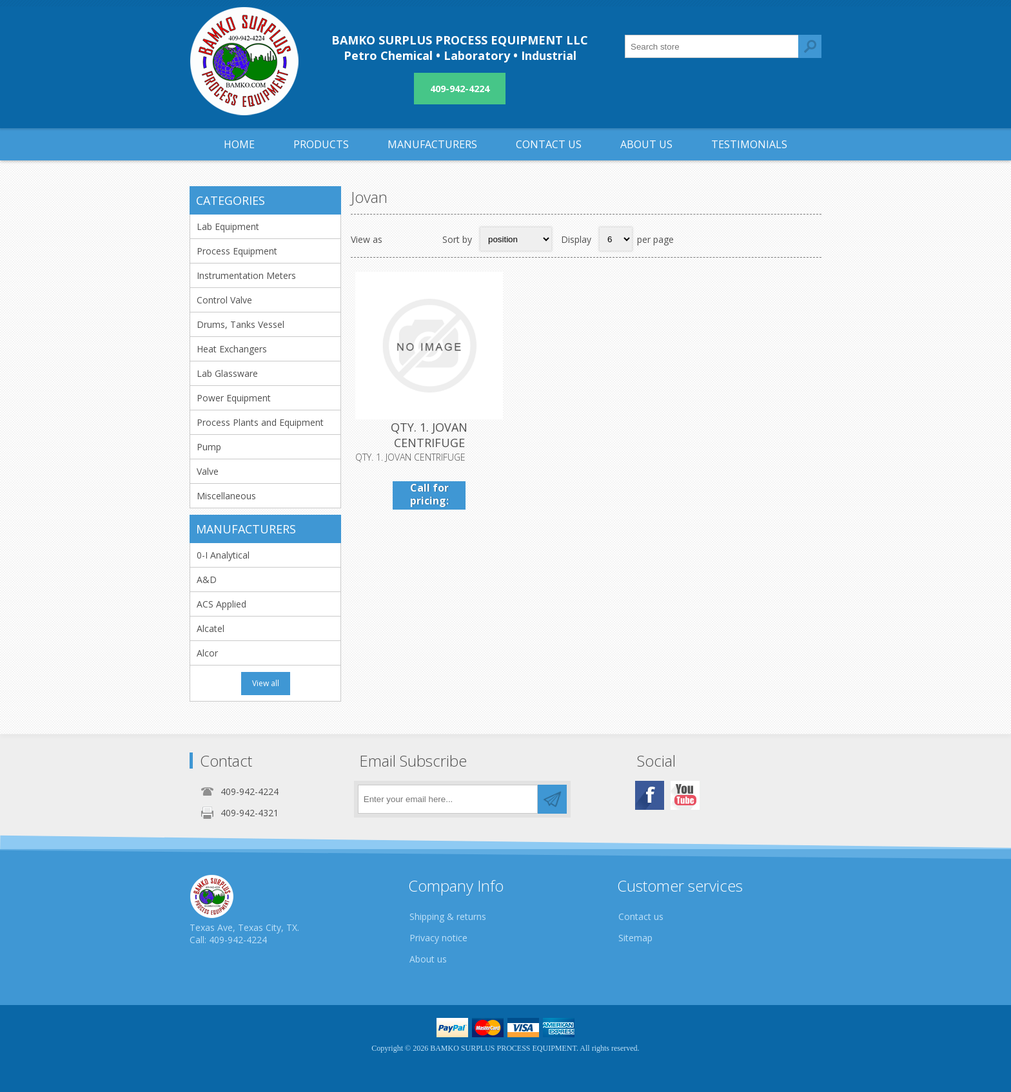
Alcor (207, 653)
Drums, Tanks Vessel (240, 324)
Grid (399, 239)
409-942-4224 (459, 88)
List (424, 239)
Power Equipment (234, 398)
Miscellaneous (226, 496)
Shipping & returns (447, 916)
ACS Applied (221, 604)
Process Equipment (237, 251)
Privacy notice (438, 938)
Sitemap (635, 938)
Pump (209, 447)
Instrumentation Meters (246, 275)
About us (428, 959)
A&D (207, 579)
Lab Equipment (228, 226)
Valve (208, 471)
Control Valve (224, 300)
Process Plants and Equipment (260, 422)
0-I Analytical (223, 555)
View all (265, 683)
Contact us (640, 916)
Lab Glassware (227, 373)
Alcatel (210, 628)
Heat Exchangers (232, 349)
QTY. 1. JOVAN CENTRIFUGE (429, 434)
